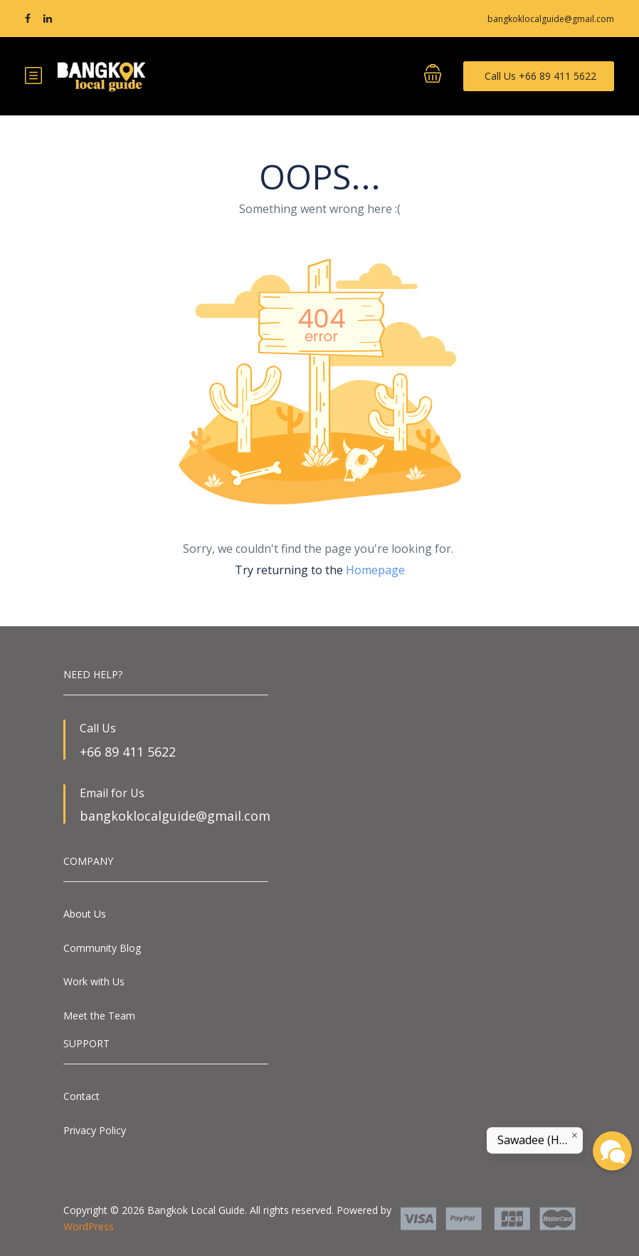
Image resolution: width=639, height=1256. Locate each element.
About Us (84, 913)
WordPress (88, 1226)
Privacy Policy (94, 1130)
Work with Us (94, 981)
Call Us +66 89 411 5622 (540, 76)
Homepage (375, 570)
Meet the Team (99, 1015)
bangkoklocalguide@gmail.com (550, 19)
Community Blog (102, 948)
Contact (81, 1096)
